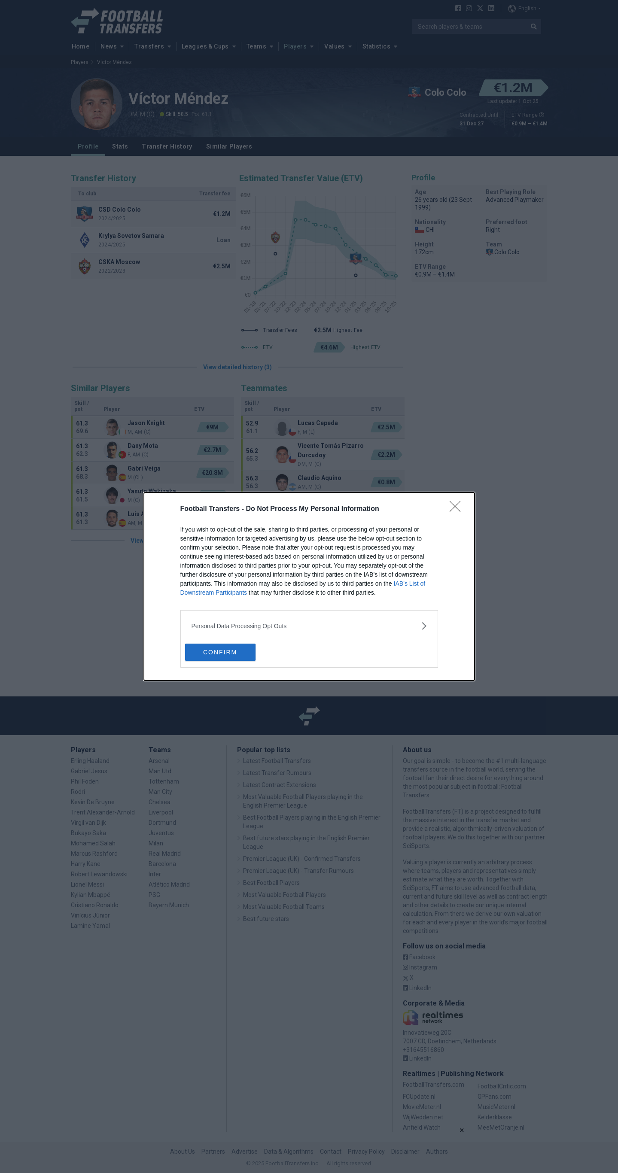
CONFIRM (226, 652)
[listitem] (309, 625)
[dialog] (309, 586)
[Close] (458, 509)
